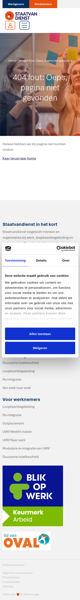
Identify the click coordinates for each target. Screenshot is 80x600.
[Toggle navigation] (24, 25)
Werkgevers (16, 4)
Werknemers (43, 4)
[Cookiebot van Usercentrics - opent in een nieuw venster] (57, 248)
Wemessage (31, 594)
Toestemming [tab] (15, 260)
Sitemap (8, 586)
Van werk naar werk (17, 388)
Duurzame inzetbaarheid (21, 362)
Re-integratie (12, 379)
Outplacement (13, 423)
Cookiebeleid (11, 582)
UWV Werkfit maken (17, 431)
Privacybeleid (11, 577)
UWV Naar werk (14, 440)
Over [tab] (66, 260)
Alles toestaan (40, 334)
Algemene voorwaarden (18, 573)
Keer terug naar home (19, 158)
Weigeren (40, 348)
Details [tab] (41, 260)
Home (12, 61)
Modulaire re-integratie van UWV (26, 448)
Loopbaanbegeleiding (19, 371)
